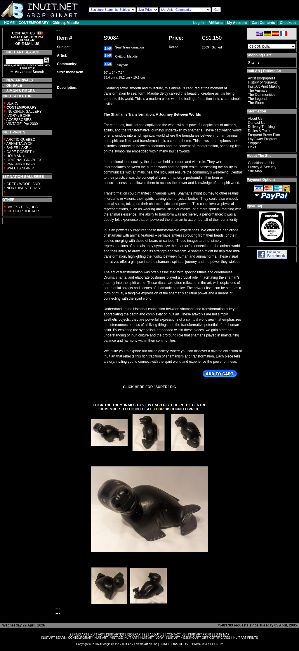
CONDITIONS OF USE (175, 644)
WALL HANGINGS (20, 168)
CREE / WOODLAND (23, 184)
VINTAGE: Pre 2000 (22, 124)
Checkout (288, 23)
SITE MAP (223, 634)
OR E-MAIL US (27, 44)
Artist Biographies (261, 78)
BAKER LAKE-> (19, 148)
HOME (9, 23)
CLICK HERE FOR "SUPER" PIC (149, 387)
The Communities (261, 95)
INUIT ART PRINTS (200, 634)
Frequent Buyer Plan (264, 135)
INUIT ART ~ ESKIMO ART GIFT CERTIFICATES (198, 637)
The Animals (257, 90)
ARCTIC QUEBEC (20, 140)
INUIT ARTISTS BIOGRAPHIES (126, 634)
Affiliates (215, 23)
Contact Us (256, 123)
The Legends (258, 99)
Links (252, 147)
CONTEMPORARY (34, 23)
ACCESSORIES (19, 120)
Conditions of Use (262, 163)
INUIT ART (97, 634)
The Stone (256, 103)
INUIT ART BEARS (53, 637)
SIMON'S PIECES (20, 91)
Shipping (255, 143)
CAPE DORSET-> (20, 152)
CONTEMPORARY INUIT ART (88, 637)
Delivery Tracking (261, 127)
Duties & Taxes (259, 131)
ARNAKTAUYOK (19, 144)
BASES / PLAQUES (22, 207)
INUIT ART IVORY (152, 637)
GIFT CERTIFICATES (23, 211)
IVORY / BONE (18, 116)
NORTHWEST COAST (24, 188)
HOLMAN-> (15, 156)
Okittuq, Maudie (66, 23)
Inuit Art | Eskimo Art (264, 71)
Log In (199, 23)
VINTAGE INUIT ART (124, 637)
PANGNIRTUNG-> (20, 164)
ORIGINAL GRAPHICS (24, 160)
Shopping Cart (259, 55)
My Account (237, 23)
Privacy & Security (262, 167)
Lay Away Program (262, 139)
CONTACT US (176, 634)
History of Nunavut (262, 82)
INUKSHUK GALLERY (24, 112)
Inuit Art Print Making (264, 86)
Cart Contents (263, 23)
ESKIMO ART (78, 634)
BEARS (12, 103)
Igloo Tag (254, 206)
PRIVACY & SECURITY (207, 644)
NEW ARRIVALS (19, 80)
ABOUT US (157, 634)
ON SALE (14, 86)
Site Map (255, 171)
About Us (255, 119)
